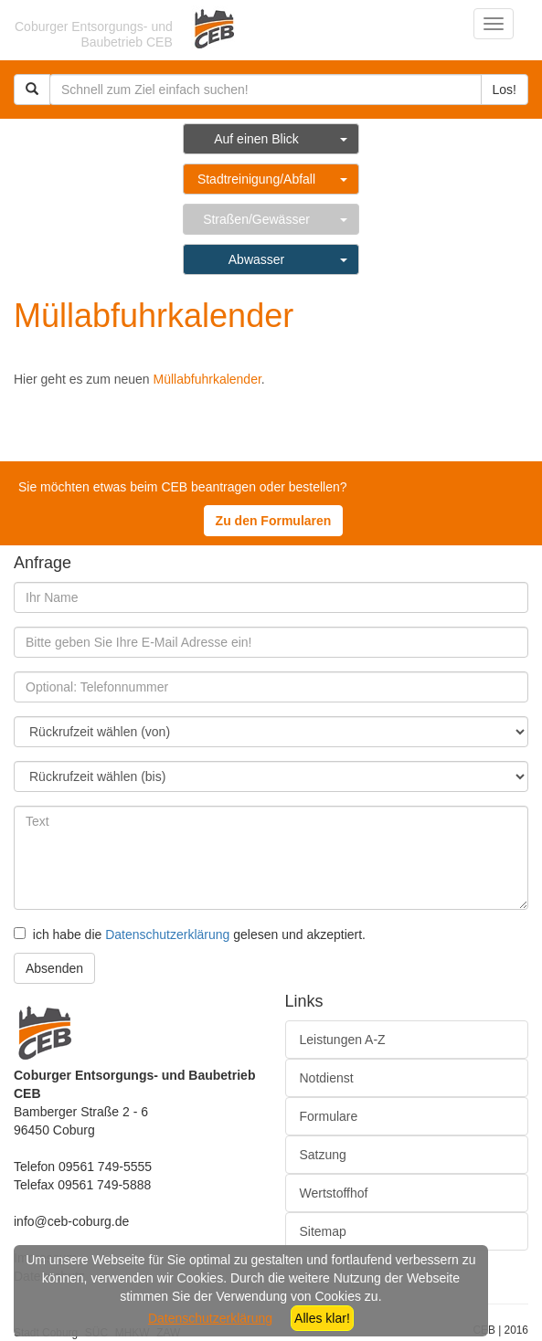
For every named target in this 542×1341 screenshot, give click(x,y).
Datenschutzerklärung (167, 934)
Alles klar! (322, 1318)
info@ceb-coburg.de (71, 1221)
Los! (504, 89)
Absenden (54, 968)
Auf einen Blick (256, 139)
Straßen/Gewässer (256, 219)
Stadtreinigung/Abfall (256, 179)
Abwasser (256, 259)
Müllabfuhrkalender (207, 379)
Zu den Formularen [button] (274, 520)
